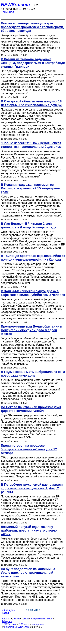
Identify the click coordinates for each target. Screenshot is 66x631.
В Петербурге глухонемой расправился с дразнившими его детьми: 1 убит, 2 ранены (32, 488)
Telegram (7, 621)
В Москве (24, 624)
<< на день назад (8, 611)
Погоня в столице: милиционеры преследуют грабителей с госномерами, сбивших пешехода (32, 27)
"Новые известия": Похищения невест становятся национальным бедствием (31, 144)
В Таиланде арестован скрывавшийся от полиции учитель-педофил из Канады (33, 257)
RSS (49, 618)
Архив (25, 618)
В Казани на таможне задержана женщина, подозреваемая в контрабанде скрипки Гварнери (33, 62)
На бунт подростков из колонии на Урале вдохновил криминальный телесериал (28, 572)
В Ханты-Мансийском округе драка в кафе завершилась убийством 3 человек (33, 293)
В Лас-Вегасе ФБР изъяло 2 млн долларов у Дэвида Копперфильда (28, 225)
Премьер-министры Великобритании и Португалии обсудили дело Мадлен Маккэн (31, 330)
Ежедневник (38, 618)
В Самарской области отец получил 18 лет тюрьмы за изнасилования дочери (31, 103)
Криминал (7, 12)
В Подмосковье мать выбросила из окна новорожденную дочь (33, 373)
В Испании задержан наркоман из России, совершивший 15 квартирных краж (31, 188)
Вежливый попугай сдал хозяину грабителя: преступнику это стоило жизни (29, 530)
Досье (16, 618)
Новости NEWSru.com (16, 627)
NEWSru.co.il (9, 624)
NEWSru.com (15, 4)
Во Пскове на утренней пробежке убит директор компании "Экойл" (31, 409)
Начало (6, 618)
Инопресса (38, 624)
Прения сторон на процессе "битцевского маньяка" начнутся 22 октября (29, 449)
